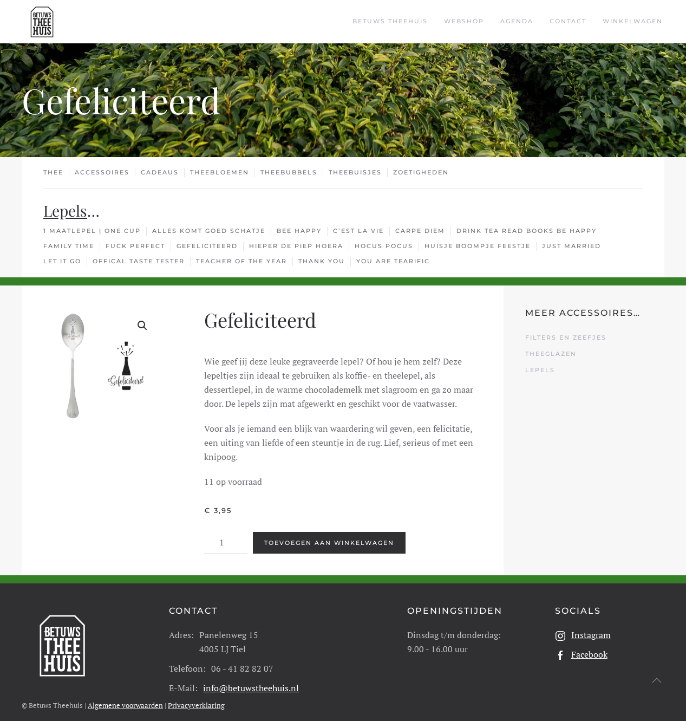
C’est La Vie (358, 231)
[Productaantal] (225, 531)
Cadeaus (160, 172)
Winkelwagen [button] (633, 21)
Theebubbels (288, 172)
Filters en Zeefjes (565, 337)
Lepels (65, 210)
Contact (568, 21)
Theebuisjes (355, 172)
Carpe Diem (420, 231)
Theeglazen (551, 354)
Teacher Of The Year (241, 261)
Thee (53, 172)
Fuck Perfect (135, 246)
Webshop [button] (464, 21)
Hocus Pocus (384, 246)
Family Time (68, 246)
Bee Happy (299, 231)
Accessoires (102, 172)
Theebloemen (219, 172)
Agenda (516, 21)
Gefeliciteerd (207, 246)
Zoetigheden (421, 172)
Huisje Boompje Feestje (477, 246)
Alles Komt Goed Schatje (208, 231)
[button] (142, 325)
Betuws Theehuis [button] (390, 21)
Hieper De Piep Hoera (296, 246)
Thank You (321, 261)
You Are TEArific (393, 261)
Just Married (571, 246)
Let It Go (62, 261)
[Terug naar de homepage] (42, 21)
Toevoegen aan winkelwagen (329, 531)
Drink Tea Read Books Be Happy (526, 231)
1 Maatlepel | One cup (92, 231)
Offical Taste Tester (139, 261)
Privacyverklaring (196, 693)
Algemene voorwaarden (125, 693)
